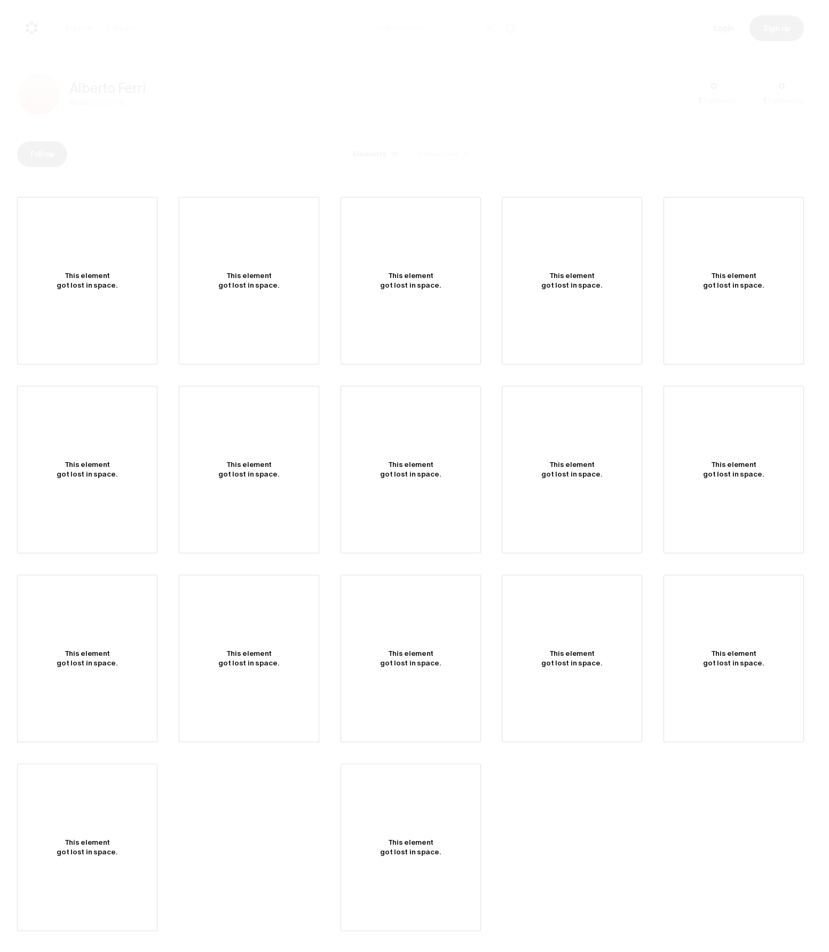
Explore (79, 28)
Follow (42, 154)
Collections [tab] (444, 154)
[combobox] (425, 28)
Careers (121, 28)
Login (724, 28)
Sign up (777, 28)
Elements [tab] (377, 154)
